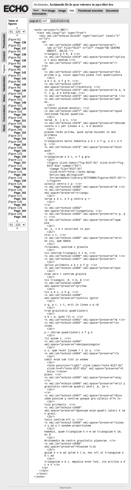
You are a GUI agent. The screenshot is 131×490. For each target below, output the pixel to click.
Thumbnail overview (90, 10)
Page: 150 (20, 114)
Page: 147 (20, 96)
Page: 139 (20, 60)
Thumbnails (4, 41)
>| (67, 21)
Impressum (65, 488)
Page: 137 (20, 48)
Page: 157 (20, 162)
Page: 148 (20, 102)
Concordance (4, 113)
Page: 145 (20, 90)
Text (36, 10)
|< (37, 21)
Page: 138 (20, 54)
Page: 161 (20, 186)
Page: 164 (20, 216)
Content (4, 56)
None (4, 128)
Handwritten (4, 83)
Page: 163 (20, 204)
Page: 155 (20, 144)
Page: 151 (20, 120)
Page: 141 (20, 66)
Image (62, 10)
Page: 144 (20, 84)
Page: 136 (20, 42)
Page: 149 (20, 108)
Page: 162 (20, 192)
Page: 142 (20, 72)
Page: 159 (20, 180)
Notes (4, 98)
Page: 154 (20, 138)
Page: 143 (20, 78)
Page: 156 (20, 156)
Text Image (48, 10)
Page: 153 (20, 132)
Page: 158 (20, 168)
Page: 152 (20, 126)
